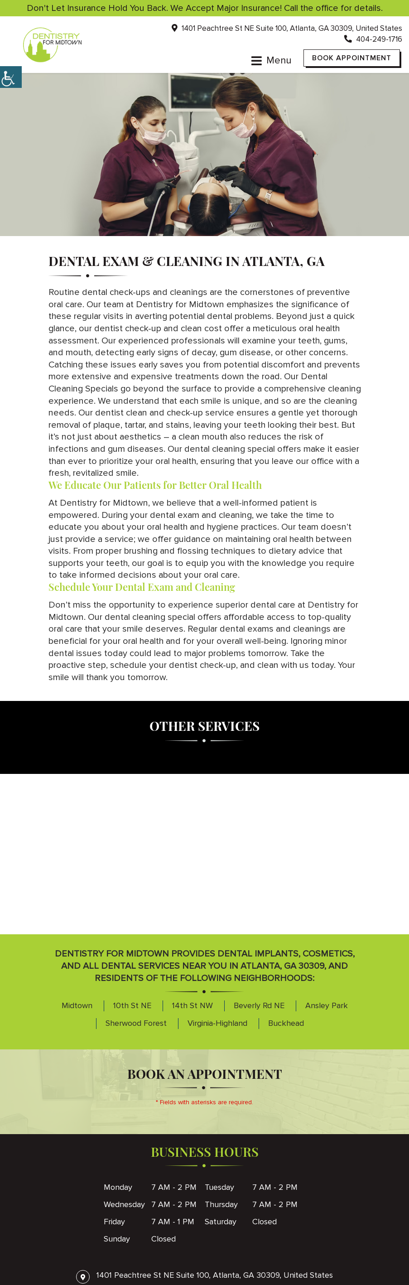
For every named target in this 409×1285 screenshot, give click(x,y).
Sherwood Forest (136, 1024)
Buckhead (286, 1024)
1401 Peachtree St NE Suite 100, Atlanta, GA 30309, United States (287, 29)
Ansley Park (326, 1006)
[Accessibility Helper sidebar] (11, 77)
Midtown (77, 1006)
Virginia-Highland (217, 1024)
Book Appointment (351, 58)
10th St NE (132, 1006)
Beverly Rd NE (259, 1006)
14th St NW (192, 1006)
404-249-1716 (373, 39)
